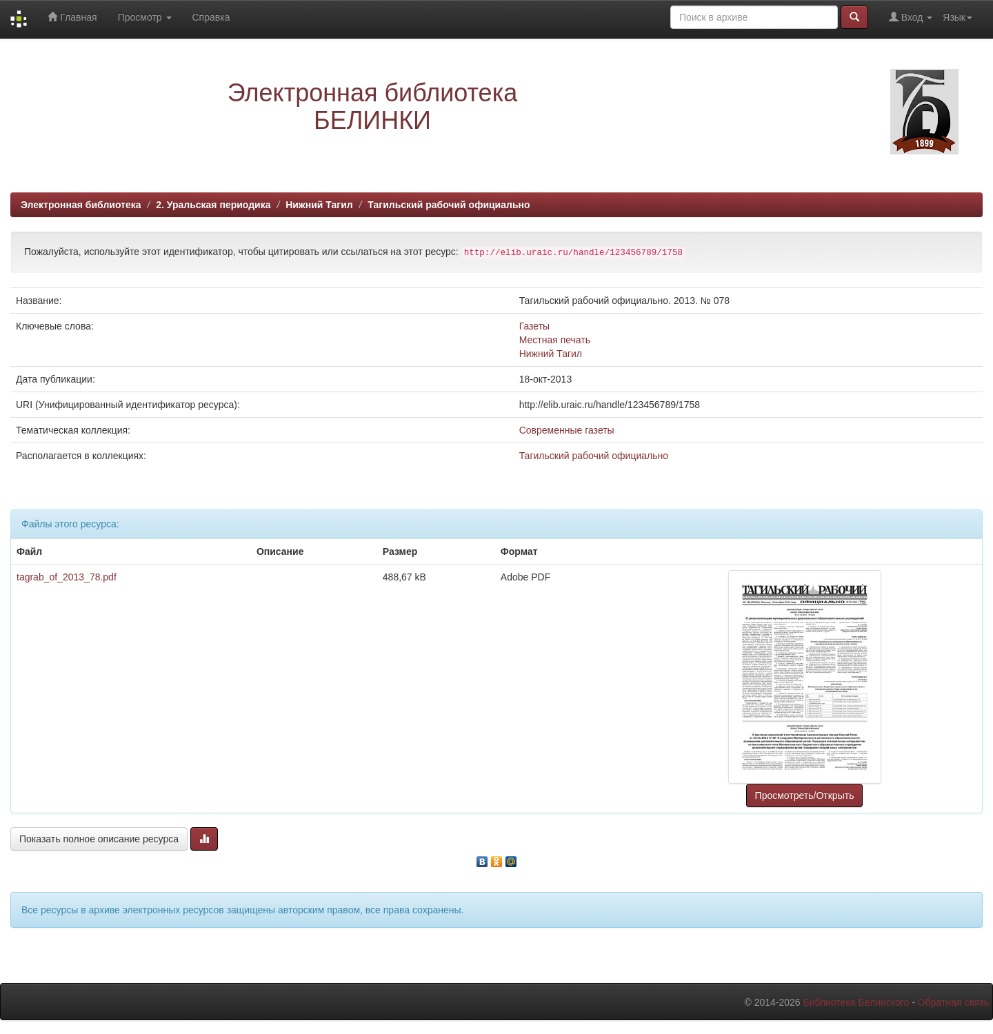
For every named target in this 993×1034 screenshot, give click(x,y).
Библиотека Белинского (856, 1002)
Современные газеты (566, 430)
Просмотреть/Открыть (804, 795)
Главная (72, 17)
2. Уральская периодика (213, 204)
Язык (957, 17)
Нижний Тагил (319, 204)
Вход (910, 17)
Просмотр (145, 17)
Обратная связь (953, 1002)
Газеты (534, 326)
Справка (211, 17)
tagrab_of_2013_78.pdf (67, 576)
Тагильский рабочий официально (449, 204)
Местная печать (554, 339)
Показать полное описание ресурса (99, 838)
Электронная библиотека (81, 204)
